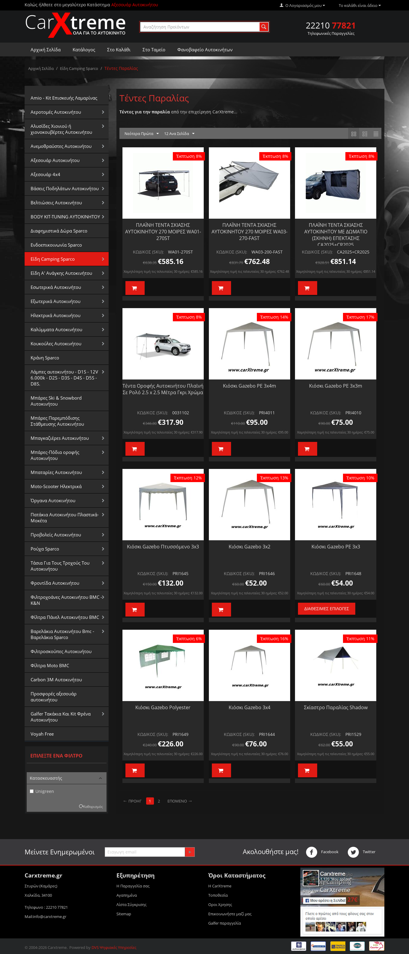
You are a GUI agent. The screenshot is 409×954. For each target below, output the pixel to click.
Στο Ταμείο (154, 49)
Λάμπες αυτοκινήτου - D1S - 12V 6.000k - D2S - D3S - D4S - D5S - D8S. (64, 378)
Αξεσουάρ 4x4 (45, 174)
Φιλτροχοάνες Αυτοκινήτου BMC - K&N (66, 600)
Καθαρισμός (93, 806)
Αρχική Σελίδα (46, 49)
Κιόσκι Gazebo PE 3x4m (249, 385)
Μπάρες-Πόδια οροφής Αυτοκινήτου (55, 455)
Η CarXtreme (219, 886)
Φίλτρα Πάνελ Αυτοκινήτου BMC (65, 617)
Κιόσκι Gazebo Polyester (163, 707)
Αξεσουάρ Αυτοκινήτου (55, 160)
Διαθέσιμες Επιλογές (326, 608)
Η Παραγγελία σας (132, 886)
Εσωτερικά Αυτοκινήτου (56, 287)
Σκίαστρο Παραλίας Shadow (336, 707)
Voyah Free (42, 734)
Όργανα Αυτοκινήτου (53, 500)
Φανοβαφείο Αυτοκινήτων (205, 49)
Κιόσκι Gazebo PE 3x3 (335, 546)
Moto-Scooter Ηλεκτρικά (56, 486)
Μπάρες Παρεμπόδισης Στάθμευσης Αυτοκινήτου (57, 421)
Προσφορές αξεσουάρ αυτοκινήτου (54, 697)
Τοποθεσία (218, 895)
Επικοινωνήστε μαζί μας (229, 913)
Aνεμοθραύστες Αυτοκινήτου (61, 146)
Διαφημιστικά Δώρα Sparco (59, 231)
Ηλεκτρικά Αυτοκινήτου (55, 315)
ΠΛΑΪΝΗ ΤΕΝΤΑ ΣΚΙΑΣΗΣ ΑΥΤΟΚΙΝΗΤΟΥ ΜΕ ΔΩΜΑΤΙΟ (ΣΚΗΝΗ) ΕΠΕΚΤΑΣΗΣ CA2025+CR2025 (335, 235)
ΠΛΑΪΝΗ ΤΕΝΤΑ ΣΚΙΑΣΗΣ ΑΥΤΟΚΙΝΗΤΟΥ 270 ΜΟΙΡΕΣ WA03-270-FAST (249, 232)
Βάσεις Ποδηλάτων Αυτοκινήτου (65, 188)
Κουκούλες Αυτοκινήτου (56, 343)
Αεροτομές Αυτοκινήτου (56, 112)
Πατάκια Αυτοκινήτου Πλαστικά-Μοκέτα (65, 518)
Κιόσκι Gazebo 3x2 (249, 546)
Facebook (322, 852)
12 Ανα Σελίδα (179, 134)
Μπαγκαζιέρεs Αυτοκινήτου (60, 438)
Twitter (361, 852)
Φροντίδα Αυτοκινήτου (55, 583)
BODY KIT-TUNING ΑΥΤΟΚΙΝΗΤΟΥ (65, 217)
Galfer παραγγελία (224, 923)
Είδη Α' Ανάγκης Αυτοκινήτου (61, 273)
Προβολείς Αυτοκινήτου (56, 535)
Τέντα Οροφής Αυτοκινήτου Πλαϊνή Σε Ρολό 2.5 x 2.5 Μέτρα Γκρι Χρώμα (162, 389)
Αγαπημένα (126, 895)
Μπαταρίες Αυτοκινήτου (56, 472)
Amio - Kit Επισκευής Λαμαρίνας (64, 98)
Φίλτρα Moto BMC (50, 665)
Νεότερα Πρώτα (142, 134)
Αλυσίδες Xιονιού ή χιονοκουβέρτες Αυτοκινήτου (61, 129)
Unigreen (42, 791)
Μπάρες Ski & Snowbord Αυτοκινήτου (56, 401)
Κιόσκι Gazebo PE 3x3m (335, 385)
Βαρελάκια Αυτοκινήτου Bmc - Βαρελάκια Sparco (62, 634)
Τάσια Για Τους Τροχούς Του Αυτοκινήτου (60, 566)
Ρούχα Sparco (45, 549)
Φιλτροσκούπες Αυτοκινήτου (61, 651)
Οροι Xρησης (220, 904)
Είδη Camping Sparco (79, 68)
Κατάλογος (84, 49)
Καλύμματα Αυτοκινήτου (56, 329)
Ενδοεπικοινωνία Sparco (56, 245)
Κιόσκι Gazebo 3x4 (249, 707)
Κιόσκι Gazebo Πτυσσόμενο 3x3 (163, 546)
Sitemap (123, 913)
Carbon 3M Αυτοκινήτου (56, 679)
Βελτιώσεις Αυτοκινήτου (56, 203)
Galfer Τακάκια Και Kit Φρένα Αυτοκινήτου (61, 717)
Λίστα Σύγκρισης (131, 904)
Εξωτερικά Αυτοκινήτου (55, 301)
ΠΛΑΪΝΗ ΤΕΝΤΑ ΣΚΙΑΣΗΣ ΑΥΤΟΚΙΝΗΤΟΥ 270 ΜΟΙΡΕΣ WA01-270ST (163, 232)
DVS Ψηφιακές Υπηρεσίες (114, 947)
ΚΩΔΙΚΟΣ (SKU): (148, 252)
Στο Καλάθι (119, 49)
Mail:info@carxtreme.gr (45, 916)
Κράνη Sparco (45, 358)
